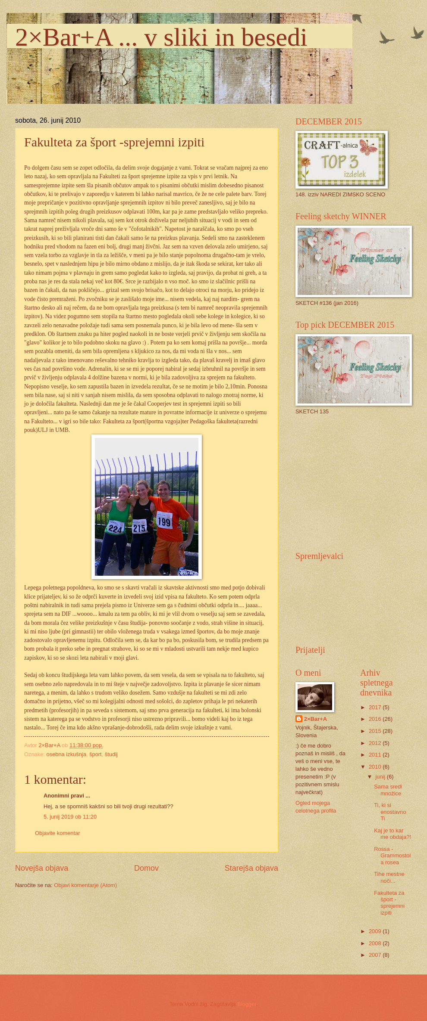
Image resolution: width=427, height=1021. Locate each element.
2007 (376, 955)
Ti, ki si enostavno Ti (390, 812)
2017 (376, 707)
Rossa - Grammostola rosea (392, 856)
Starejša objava (251, 868)
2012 (376, 743)
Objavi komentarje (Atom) (85, 885)
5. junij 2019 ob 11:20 (70, 816)
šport (95, 754)
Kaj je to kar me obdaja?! (392, 833)
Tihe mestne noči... (389, 877)
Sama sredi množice (388, 789)
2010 (376, 766)
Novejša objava (41, 868)
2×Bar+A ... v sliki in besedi (161, 37)
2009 (376, 931)
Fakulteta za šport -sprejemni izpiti (389, 903)
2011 (376, 754)
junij (380, 776)
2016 (376, 719)
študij (111, 754)
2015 (376, 731)
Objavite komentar (57, 833)
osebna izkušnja (66, 754)
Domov (146, 868)
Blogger (246, 1004)
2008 (376, 943)
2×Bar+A (315, 719)
